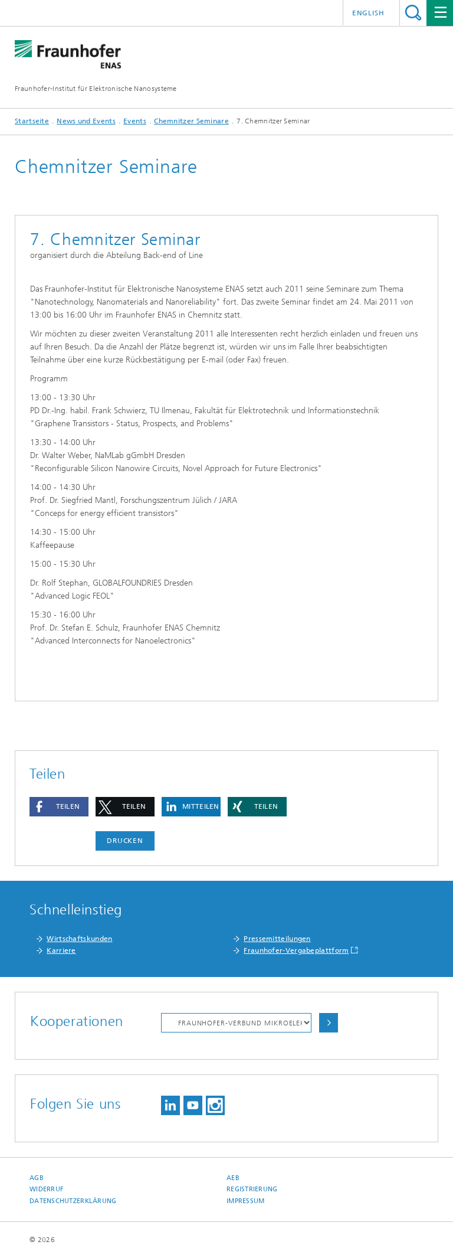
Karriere (61, 950)
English (368, 13)
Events (134, 121)
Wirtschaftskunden (79, 938)
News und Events (86, 121)
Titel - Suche (413, 12)
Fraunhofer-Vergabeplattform (296, 950)
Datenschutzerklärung (73, 1201)
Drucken (125, 841)
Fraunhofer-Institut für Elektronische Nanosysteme (96, 88)
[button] (58, 806)
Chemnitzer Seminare (191, 121)
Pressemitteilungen (277, 938)
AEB (232, 1178)
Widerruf (46, 1189)
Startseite (32, 121)
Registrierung (252, 1189)
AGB (36, 1178)
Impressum (245, 1201)
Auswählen (328, 1022)
